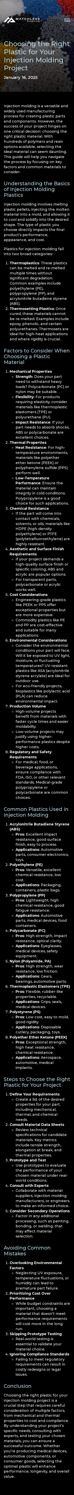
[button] (67, 20)
